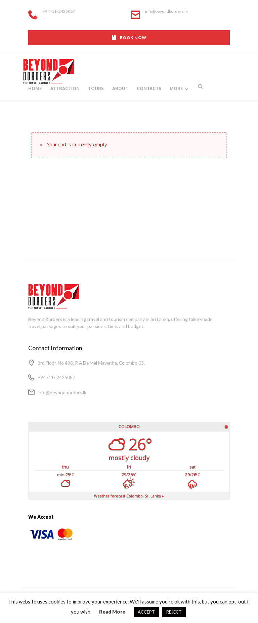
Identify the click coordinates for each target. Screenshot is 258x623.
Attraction (64, 96)
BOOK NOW (129, 37)
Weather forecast (129, 495)
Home (35, 96)
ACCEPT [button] (146, 612)
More (174, 96)
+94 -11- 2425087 (59, 11)
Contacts (147, 96)
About (119, 96)
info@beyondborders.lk (166, 11)
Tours (94, 96)
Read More (112, 612)
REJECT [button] (174, 612)
